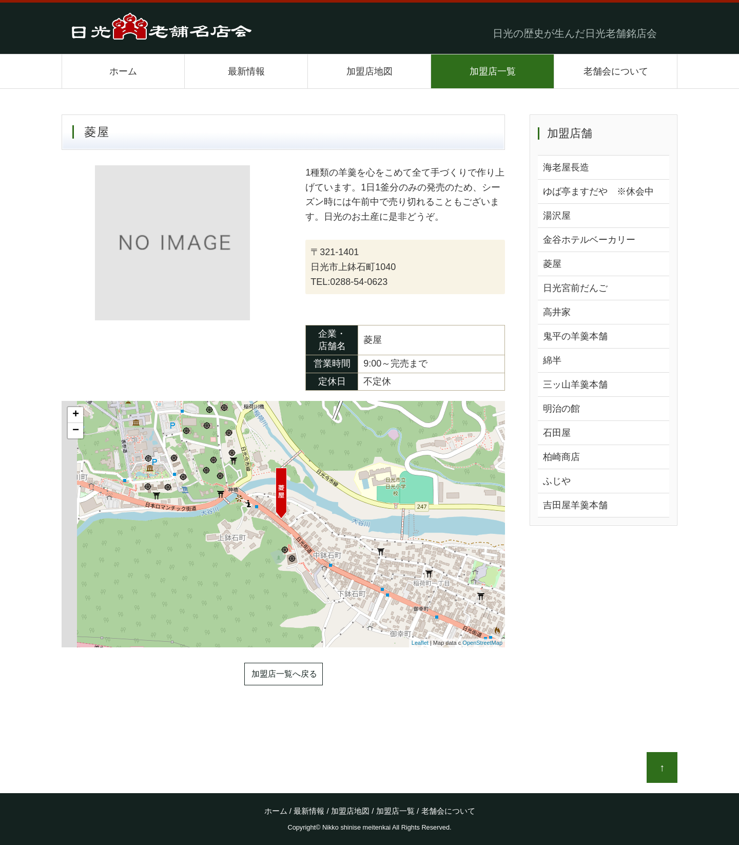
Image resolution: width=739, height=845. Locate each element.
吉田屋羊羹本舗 (575, 505)
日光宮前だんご (575, 288)
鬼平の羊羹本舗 (575, 336)
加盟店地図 (369, 71)
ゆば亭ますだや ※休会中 (598, 191)
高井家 (557, 312)
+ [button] (75, 414)
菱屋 (552, 264)
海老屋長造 (566, 167)
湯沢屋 (557, 215)
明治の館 (561, 409)
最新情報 (246, 71)
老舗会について (616, 71)
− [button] (75, 430)
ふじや (557, 481)
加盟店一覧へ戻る (284, 674)
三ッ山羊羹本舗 (575, 384)
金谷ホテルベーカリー (589, 240)
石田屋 (557, 433)
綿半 (552, 360)
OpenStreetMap (482, 643)
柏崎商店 (561, 457)
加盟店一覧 (493, 71)
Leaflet (420, 643)
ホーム (123, 71)
